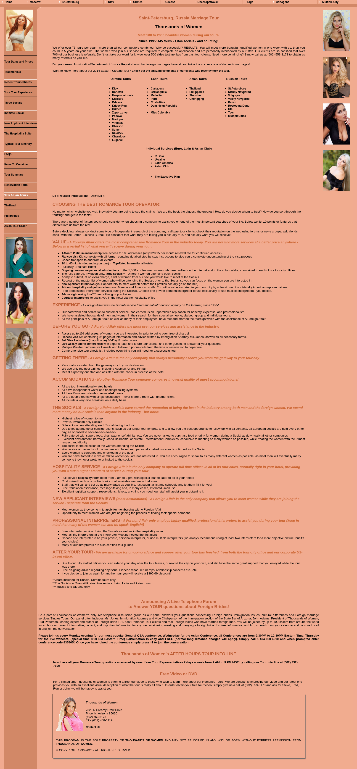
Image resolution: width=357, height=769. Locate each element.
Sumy (116, 129)
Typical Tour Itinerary (18, 143)
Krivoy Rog (119, 105)
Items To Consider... (17, 164)
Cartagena (282, 2)
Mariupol (118, 119)
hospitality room (88, 477)
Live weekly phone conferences (82, 343)
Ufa (230, 109)
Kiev (111, 2)
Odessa (170, 2)
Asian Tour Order (15, 226)
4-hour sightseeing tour (77, 294)
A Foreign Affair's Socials (104, 408)
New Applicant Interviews (20, 123)
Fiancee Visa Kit (72, 256)
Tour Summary (14, 174)
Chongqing (196, 98)
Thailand (10, 205)
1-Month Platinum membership (82, 253)
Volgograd (234, 95)
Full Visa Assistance (75, 340)
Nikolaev (117, 133)
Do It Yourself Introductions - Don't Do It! (79, 196)
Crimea (138, 2)
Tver (231, 112)
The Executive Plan (167, 176)
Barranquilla (159, 92)
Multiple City (330, 2)
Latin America (164, 163)
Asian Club (162, 166)
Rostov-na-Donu (238, 105)
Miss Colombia (160, 112)
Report (125, 64)
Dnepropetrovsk (207, 2)
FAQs (8, 154)
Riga (250, 2)
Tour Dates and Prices (18, 61)
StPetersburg (70, 2)
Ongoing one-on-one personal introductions (90, 270)
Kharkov (117, 98)
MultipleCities (237, 116)
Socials (140, 446)
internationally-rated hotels (94, 386)
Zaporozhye (119, 112)
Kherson (117, 126)
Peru (154, 98)
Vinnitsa (117, 122)
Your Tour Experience (18, 92)
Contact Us (93, 727)
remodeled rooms (111, 393)
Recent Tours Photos (18, 82)
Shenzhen (195, 95)
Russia (159, 156)
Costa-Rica (158, 102)
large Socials (114, 273)
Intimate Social (14, 113)
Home (8, 2)
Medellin (156, 95)
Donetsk (117, 92)
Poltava (117, 116)
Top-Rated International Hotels (133, 263)
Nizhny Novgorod (239, 92)
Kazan (232, 102)
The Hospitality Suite (18, 133)
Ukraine (160, 159)
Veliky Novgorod (239, 98)
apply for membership (120, 509)
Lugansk (117, 140)
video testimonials (169, 54)
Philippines (11, 215)
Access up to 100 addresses (80, 333)
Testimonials (12, 72)
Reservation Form (16, 185)
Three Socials (13, 102)
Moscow (35, 2)
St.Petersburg (237, 88)
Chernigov (119, 136)
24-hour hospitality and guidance (83, 287)
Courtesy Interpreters (76, 297)
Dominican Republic (164, 105)
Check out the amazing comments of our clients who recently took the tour (180, 70)
